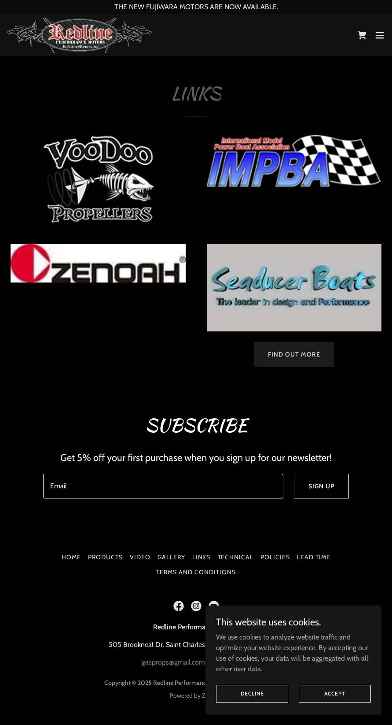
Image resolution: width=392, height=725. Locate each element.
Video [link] (140, 557)
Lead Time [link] (313, 557)
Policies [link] (275, 557)
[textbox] (163, 486)
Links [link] (201, 557)
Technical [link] (236, 557)
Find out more (294, 354)
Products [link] (105, 557)
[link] (79, 35)
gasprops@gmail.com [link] (173, 662)
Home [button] (71, 557)
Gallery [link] (171, 557)
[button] (379, 35)
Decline (252, 693)
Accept (334, 693)
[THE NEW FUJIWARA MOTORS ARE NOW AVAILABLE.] (196, 7)
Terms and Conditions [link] (196, 572)
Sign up (321, 486)
